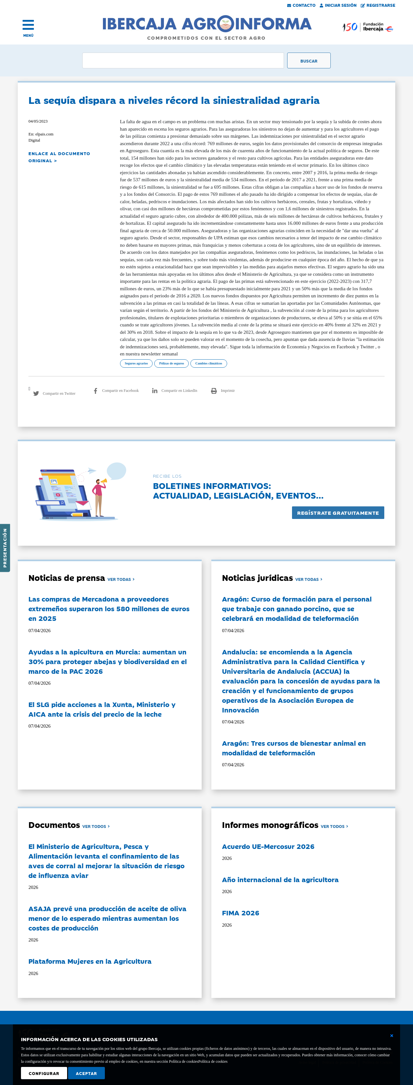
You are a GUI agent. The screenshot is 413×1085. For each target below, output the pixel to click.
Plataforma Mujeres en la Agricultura (90, 961)
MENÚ (28, 35)
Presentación (4, 548)
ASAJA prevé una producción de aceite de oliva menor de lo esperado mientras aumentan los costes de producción (107, 917)
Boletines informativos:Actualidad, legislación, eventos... (238, 490)
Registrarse (378, 5)
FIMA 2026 (240, 912)
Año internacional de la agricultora (280, 879)
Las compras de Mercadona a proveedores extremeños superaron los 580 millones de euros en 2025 (108, 608)
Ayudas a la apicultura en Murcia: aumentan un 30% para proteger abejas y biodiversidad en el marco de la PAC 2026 (107, 661)
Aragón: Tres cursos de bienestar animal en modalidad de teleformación (294, 747)
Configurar (44, 1073)
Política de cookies (212, 1061)
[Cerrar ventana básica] (391, 1035)
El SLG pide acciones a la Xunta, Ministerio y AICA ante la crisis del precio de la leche (102, 709)
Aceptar (86, 1073)
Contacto (301, 5)
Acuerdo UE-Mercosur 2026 (268, 846)
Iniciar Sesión (338, 5)
